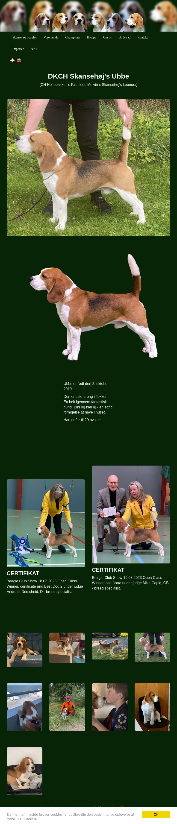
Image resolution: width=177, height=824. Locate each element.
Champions (72, 37)
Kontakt (142, 37)
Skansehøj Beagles (24, 37)
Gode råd (124, 37)
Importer (18, 49)
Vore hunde (51, 37)
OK (156, 814)
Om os (107, 37)
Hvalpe (91, 37)
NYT (34, 49)
